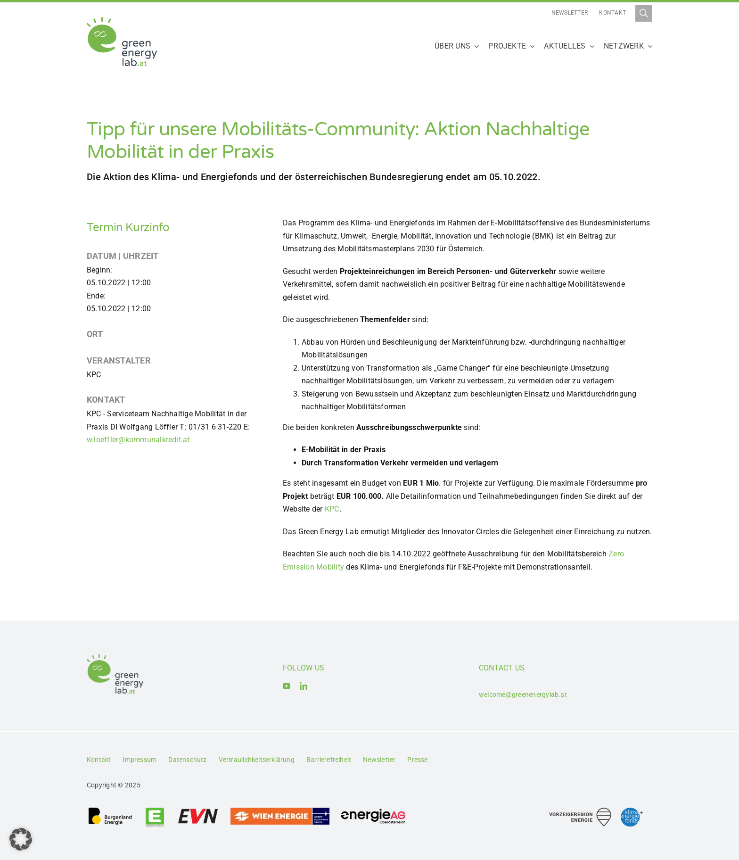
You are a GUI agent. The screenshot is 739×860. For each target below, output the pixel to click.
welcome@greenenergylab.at (523, 694)
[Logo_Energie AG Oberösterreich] (373, 810)
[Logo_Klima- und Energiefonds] (632, 811)
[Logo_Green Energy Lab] (122, 20)
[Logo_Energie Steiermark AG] (155, 810)
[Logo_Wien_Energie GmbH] (280, 810)
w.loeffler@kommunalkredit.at (138, 439)
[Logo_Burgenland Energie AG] (110, 810)
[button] (20, 839)
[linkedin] (303, 686)
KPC (332, 508)
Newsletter (569, 12)
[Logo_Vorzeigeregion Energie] (580, 811)
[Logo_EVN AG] (198, 810)
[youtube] (286, 686)
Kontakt (612, 12)
